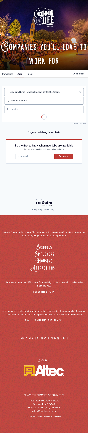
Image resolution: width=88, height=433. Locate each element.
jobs (19, 74)
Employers (44, 254)
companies (7, 74)
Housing (44, 261)
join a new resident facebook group (44, 338)
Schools (44, 247)
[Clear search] (80, 92)
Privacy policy (37, 210)
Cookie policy (49, 210)
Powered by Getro (79, 124)
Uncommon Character (61, 232)
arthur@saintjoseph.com (44, 411)
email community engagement (44, 320)
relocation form (44, 292)
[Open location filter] (80, 109)
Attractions (44, 268)
